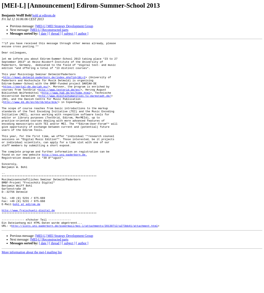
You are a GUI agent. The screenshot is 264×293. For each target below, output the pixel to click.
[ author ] (82, 33)
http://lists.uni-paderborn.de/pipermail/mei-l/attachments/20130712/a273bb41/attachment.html (84, 263)
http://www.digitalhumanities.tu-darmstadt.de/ (75, 107)
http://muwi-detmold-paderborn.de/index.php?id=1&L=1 (44, 84)
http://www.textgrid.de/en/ (59, 99)
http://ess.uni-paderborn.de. (64, 177)
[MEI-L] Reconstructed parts (49, 30)
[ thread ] (55, 33)
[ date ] (43, 33)
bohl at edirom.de (43, 15)
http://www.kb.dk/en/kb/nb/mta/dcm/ (30, 114)
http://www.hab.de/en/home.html (66, 103)
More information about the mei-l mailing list (32, 289)
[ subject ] (68, 33)
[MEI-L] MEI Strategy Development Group (64, 26)
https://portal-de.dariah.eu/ (25, 96)
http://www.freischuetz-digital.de (28, 244)
